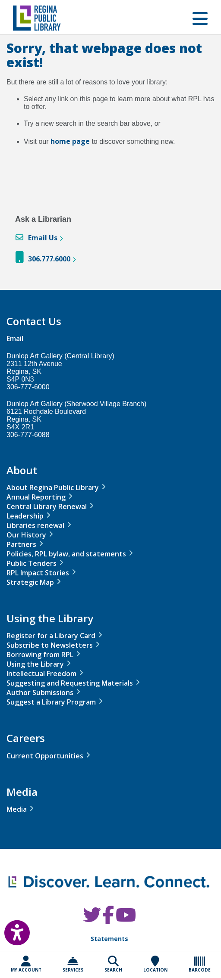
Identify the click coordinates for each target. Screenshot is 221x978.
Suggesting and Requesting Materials (69, 683)
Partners (21, 544)
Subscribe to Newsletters (49, 645)
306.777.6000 (49, 259)
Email (14, 338)
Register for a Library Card (50, 635)
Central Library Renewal (46, 506)
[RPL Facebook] (108, 919)
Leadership (25, 516)
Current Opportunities (44, 756)
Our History (26, 535)
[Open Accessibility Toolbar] (11, 929)
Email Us (42, 237)
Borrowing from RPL (39, 654)
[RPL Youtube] (126, 919)
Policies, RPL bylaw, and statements (66, 554)
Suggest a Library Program (51, 702)
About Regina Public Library (52, 487)
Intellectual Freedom (41, 673)
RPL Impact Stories (37, 572)
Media (16, 809)
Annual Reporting (36, 497)
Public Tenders (31, 563)
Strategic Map (30, 582)
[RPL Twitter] (92, 919)
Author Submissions (39, 692)
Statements (109, 939)
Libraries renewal (35, 525)
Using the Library (35, 664)
